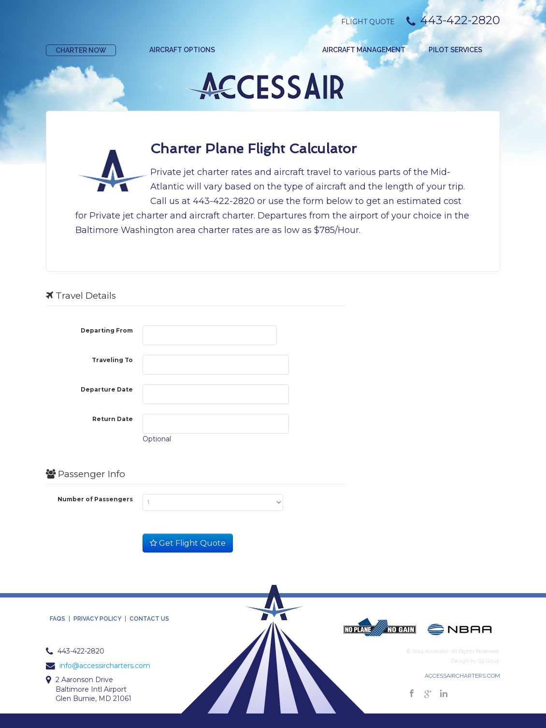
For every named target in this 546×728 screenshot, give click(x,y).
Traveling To (112, 359)
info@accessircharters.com (104, 665)
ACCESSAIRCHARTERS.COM (462, 675)
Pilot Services (455, 50)
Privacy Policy (97, 619)
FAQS (57, 619)
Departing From (107, 330)
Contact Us (149, 619)
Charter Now (81, 50)
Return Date (112, 418)
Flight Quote (368, 21)
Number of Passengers (95, 498)
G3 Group (489, 661)
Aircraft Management (363, 50)
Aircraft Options (182, 50)
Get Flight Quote (188, 543)
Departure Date (107, 389)
